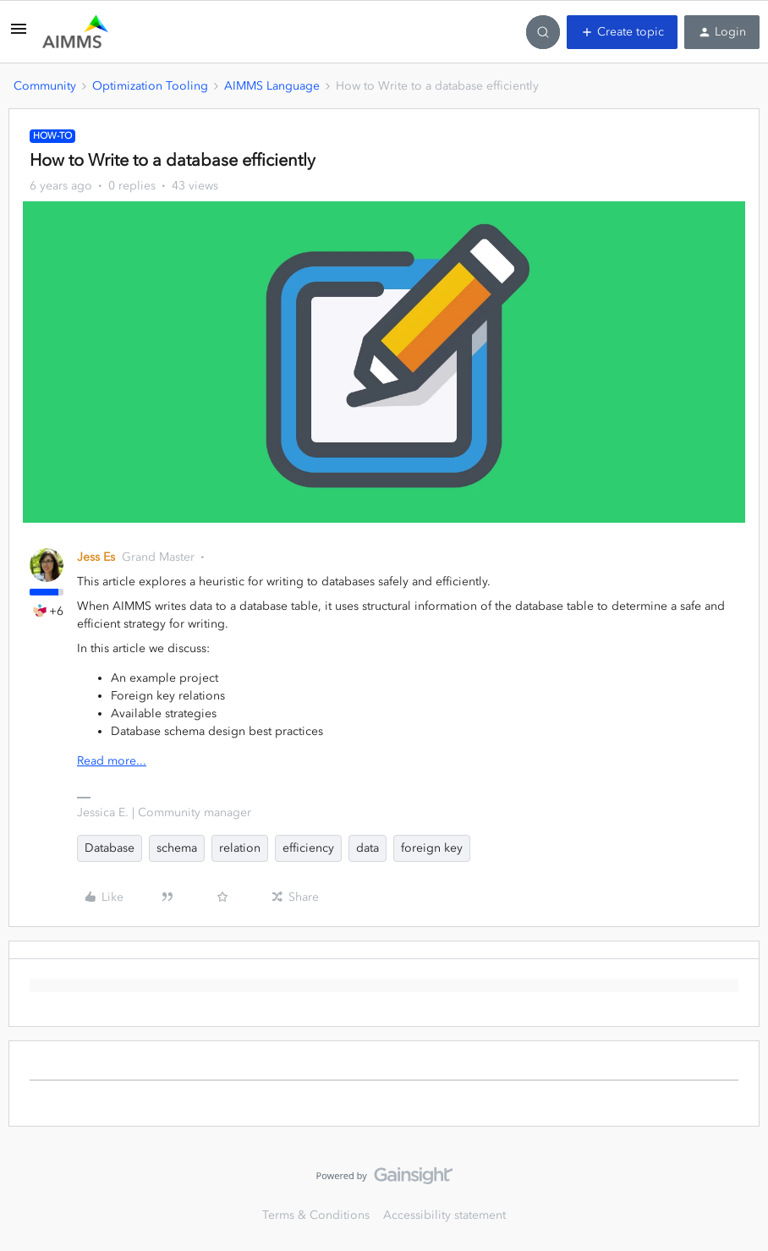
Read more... (111, 761)
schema (176, 848)
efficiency (308, 848)
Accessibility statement (444, 1215)
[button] (18, 35)
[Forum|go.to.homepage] (75, 32)
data (367, 848)
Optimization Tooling (150, 86)
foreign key (432, 848)
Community (45, 86)
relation (240, 848)
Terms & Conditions (316, 1215)
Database (109, 848)
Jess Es (96, 557)
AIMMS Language (272, 86)
